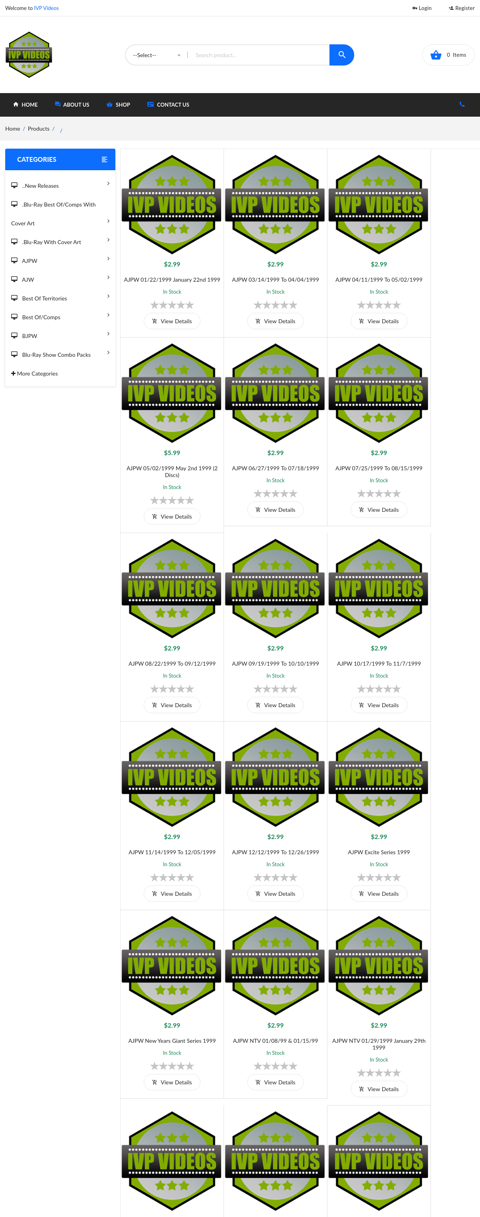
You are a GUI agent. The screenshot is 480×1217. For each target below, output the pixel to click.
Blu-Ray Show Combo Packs (60, 352)
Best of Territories (60, 296)
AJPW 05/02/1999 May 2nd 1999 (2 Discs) (434, 269)
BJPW (60, 333)
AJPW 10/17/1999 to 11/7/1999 (165, 622)
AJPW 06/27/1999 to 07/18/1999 (165, 447)
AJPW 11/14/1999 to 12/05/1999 (255, 622)
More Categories (34, 373)
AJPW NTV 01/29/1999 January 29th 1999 (345, 800)
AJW (60, 277)
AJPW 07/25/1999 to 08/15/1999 (255, 447)
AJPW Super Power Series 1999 (255, 979)
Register (462, 8)
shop (118, 104)
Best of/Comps (60, 315)
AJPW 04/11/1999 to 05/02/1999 (344, 265)
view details (165, 314)
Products (39, 128)
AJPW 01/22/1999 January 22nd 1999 (165, 269)
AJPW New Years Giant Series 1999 (165, 797)
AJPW (60, 258)
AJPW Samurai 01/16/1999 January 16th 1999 (434, 800)
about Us (72, 104)
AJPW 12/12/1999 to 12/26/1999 (344, 622)
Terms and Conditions (191, 1126)
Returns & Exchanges (190, 1166)
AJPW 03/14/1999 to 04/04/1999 (255, 265)
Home (272, 1126)
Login (422, 8)
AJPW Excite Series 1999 (434, 622)
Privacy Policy (181, 1152)
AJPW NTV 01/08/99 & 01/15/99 (255, 797)
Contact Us (168, 104)
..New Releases (60, 183)
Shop (271, 1139)
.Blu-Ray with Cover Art (60, 240)
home (25, 104)
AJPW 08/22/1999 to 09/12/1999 (344, 447)
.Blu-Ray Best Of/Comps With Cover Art (60, 214)
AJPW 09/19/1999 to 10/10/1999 (434, 447)
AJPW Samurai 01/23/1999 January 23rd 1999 (165, 982)
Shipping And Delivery (192, 1139)
